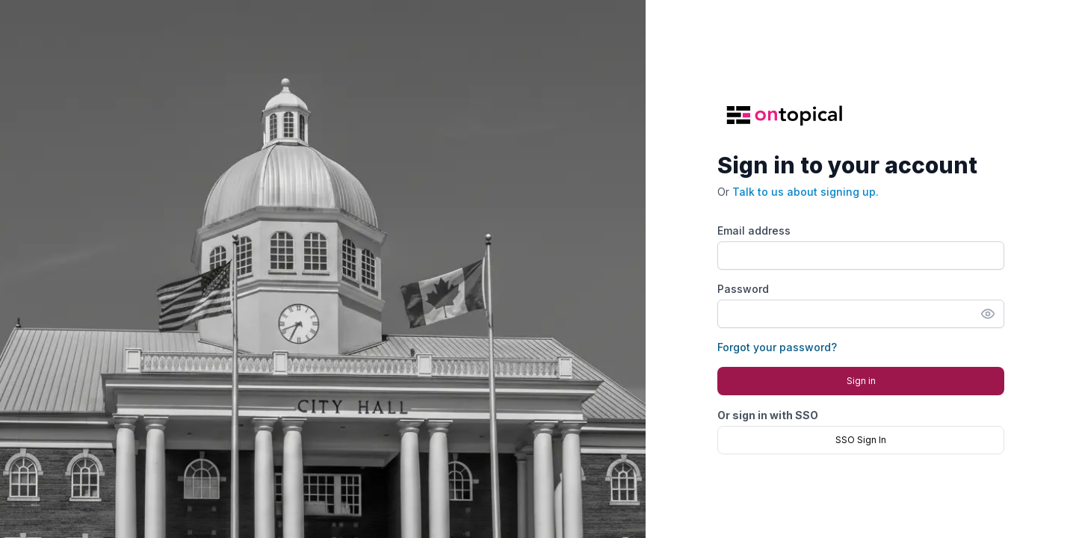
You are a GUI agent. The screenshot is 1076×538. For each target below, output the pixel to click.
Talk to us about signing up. (805, 191)
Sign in (861, 380)
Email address (754, 230)
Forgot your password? (777, 347)
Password (743, 288)
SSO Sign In (860, 439)
